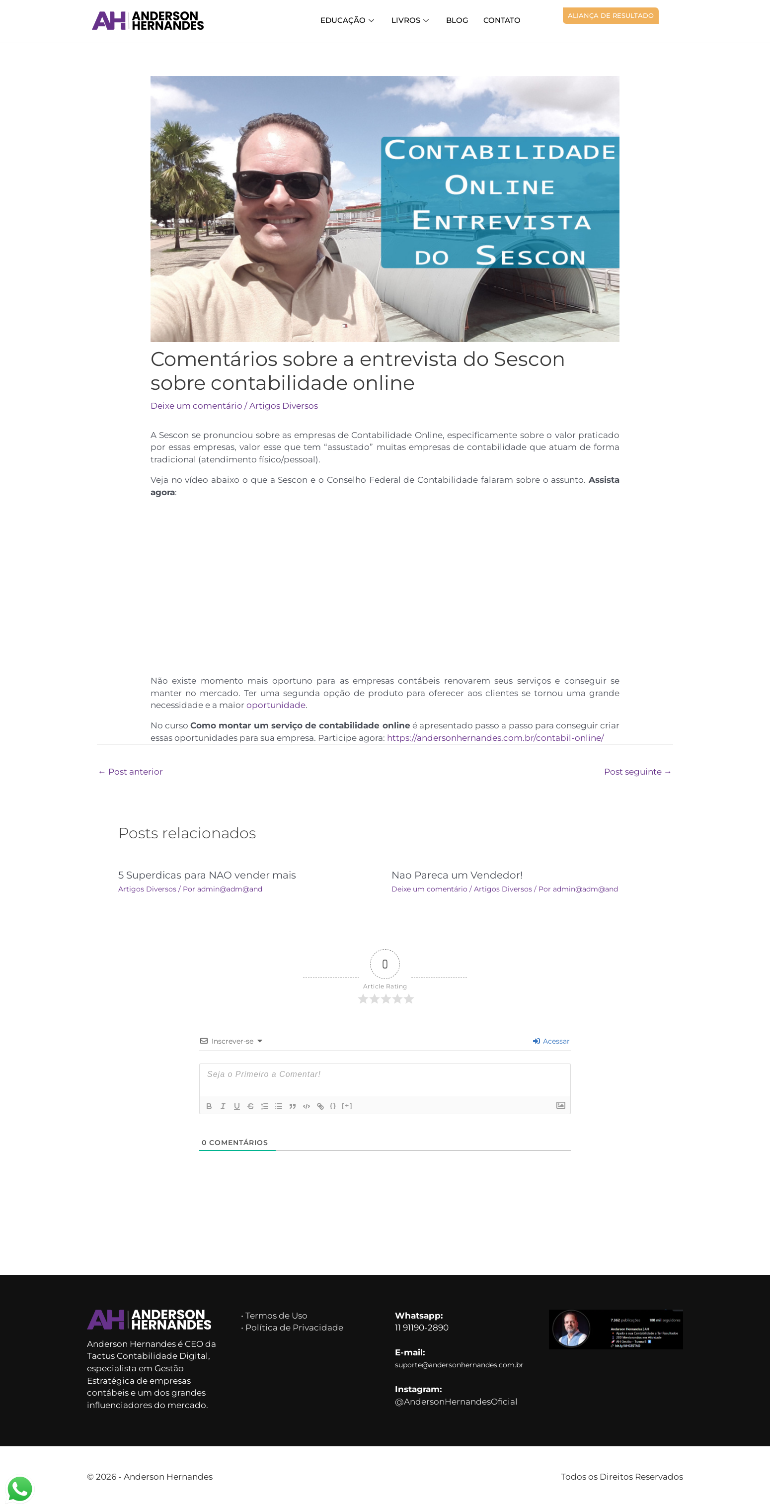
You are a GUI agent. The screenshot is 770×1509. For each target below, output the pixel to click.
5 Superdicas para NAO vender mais (205, 877)
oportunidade (279, 706)
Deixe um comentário (198, 406)
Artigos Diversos (286, 406)
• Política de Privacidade (292, 1329)
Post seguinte (637, 773)
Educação (355, 20)
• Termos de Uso (276, 1317)
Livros (416, 20)
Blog (460, 20)
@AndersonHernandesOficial (458, 1406)
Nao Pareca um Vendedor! (455, 877)
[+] (347, 1107)
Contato (503, 20)
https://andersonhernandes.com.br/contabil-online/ (503, 739)
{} (333, 1107)
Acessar (551, 1042)
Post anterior (131, 773)
